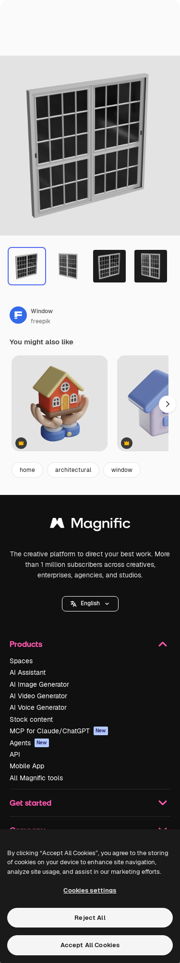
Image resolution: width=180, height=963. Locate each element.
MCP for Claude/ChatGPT (59, 731)
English (90, 603)
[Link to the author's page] (18, 315)
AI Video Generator (38, 696)
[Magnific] (90, 525)
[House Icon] (60, 404)
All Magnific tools (36, 778)
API (15, 754)
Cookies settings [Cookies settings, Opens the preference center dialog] (89, 890)
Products (90, 644)
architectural (73, 470)
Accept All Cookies (90, 945)
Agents (29, 743)
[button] (90, 603)
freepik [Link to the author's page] (40, 321)
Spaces (21, 661)
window (121, 470)
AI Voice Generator (38, 707)
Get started (90, 802)
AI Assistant (28, 672)
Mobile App (27, 766)
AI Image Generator (39, 684)
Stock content (31, 719)
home (27, 470)
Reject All (89, 918)
